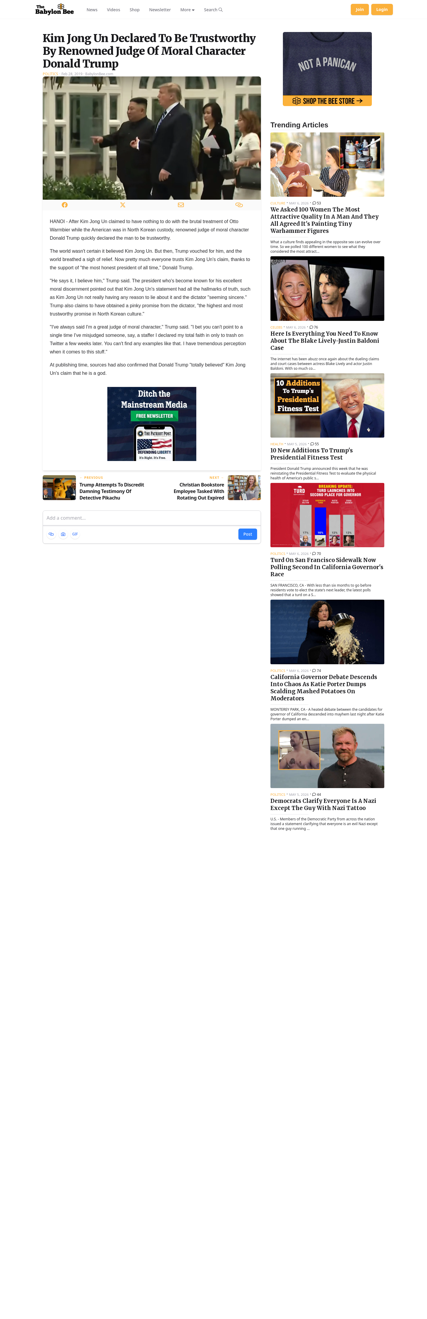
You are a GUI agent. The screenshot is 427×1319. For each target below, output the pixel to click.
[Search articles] (213, 9)
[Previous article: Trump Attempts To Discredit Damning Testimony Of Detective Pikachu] (95, 562)
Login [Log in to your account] (382, 9)
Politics (50, 148)
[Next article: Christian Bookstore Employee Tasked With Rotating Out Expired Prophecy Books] (209, 562)
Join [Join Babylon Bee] (360, 9)
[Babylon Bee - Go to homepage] (54, 9)
